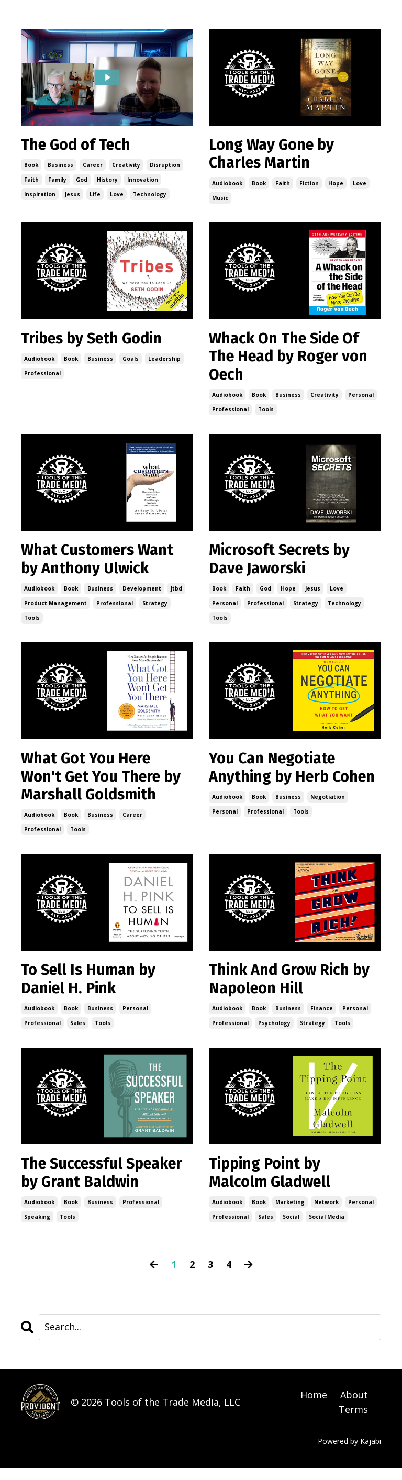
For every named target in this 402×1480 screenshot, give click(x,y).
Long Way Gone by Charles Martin (275, 155)
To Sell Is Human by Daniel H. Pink (91, 988)
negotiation (327, 823)
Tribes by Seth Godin (96, 340)
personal (361, 399)
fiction (309, 184)
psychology (274, 1033)
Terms (353, 1421)
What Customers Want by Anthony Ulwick (101, 564)
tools (266, 413)
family (57, 180)
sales (77, 1033)
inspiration (39, 195)
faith (31, 180)
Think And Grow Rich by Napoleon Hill (293, 988)
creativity (126, 166)
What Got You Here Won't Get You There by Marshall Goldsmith (105, 783)
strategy (155, 609)
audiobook (227, 184)
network (326, 1213)
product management (55, 609)
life (95, 195)
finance (321, 1018)
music (220, 199)
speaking (37, 1228)
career (93, 166)
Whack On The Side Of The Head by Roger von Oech (292, 359)
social (291, 1228)
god (81, 180)
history (107, 180)
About (354, 1406)
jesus (72, 195)
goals (130, 361)
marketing (290, 1213)
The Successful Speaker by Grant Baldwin (106, 1184)
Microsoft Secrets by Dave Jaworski (282, 564)
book (31, 166)
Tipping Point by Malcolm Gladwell (272, 1184)
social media (326, 1228)
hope (335, 184)
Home (313, 1406)
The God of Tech (79, 145)
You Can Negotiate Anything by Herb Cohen (275, 783)
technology (149, 195)
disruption (165, 166)
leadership (164, 361)
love (117, 195)
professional (42, 376)
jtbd (176, 594)
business (60, 166)
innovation (142, 180)
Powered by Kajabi (349, 1453)
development (141, 594)
